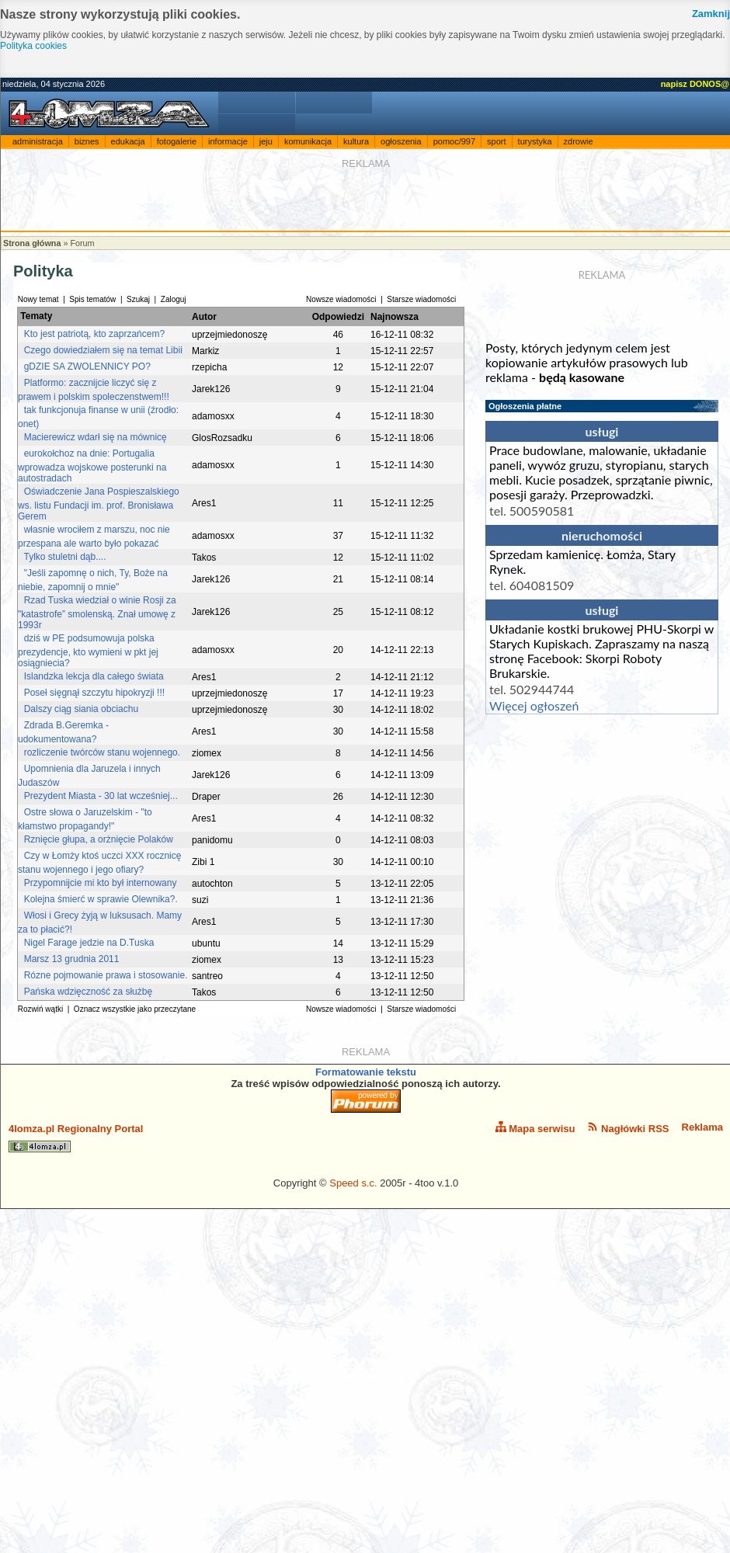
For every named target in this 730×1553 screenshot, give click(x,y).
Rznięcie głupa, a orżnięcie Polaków (98, 839)
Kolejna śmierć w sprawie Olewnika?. (101, 899)
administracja (37, 141)
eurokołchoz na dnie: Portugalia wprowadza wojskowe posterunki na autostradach (92, 466)
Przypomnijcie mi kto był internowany (100, 882)
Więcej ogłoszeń (534, 705)
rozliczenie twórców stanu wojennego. (102, 752)
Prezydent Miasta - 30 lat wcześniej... (101, 795)
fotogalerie (176, 141)
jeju (266, 141)
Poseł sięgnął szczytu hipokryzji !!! (94, 692)
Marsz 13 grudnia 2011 (72, 959)
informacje (228, 141)
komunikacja (308, 141)
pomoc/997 (454, 141)
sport (496, 141)
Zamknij (711, 13)
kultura (356, 141)
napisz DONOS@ (695, 84)
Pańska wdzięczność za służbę (88, 991)
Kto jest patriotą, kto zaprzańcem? (94, 333)
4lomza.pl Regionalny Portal (76, 1137)
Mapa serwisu (535, 1127)
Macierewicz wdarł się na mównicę (95, 437)
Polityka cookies (33, 45)
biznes (87, 141)
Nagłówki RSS (628, 1127)
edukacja (128, 141)
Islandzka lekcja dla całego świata (94, 676)
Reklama (702, 1127)
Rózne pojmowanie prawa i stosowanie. (106, 975)
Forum (82, 243)
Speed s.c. (353, 1183)
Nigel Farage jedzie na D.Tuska (89, 942)
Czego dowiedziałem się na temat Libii (103, 350)
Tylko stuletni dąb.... (64, 556)
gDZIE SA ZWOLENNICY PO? (87, 366)
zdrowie (578, 141)
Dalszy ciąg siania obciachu (81, 709)
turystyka (535, 141)
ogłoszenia (401, 141)
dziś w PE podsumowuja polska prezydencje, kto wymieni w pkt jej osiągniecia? (88, 651)
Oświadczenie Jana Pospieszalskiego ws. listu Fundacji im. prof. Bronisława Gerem (98, 504)
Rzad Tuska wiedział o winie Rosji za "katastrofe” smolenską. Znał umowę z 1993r (97, 613)
